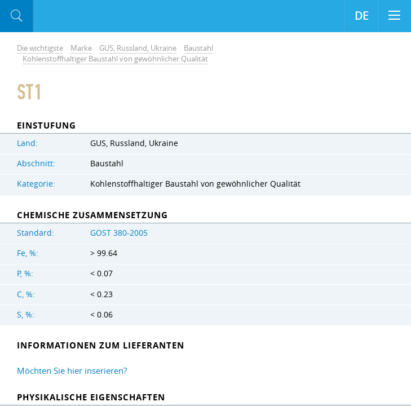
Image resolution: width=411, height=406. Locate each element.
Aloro (80, 16)
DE (362, 15)
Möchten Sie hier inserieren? (72, 370)
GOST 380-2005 (119, 233)
